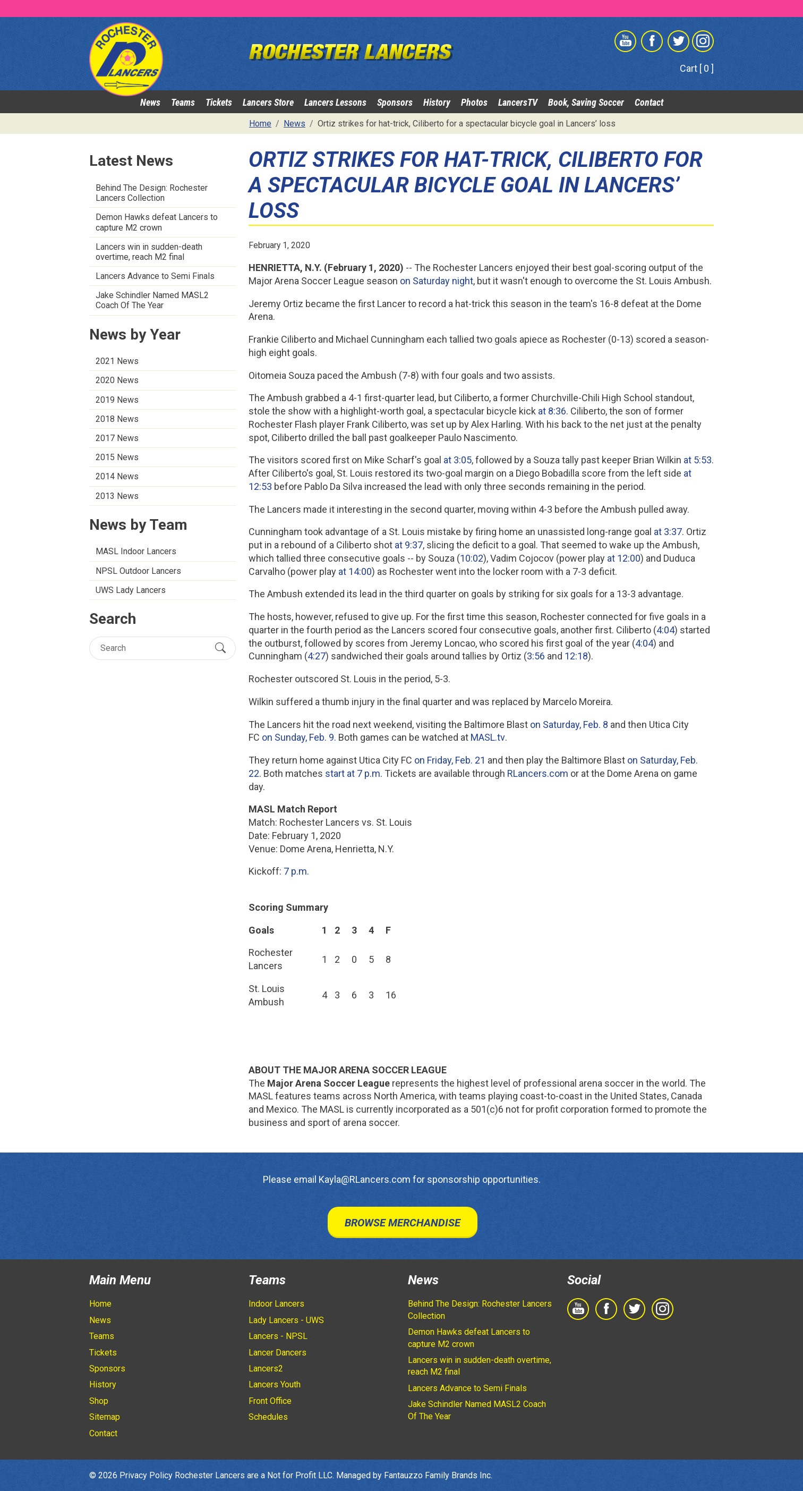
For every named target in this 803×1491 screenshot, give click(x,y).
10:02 (471, 558)
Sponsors (395, 102)
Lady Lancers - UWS (286, 1320)
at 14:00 (355, 571)
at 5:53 (698, 459)
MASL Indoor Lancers (136, 551)
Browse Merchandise (402, 1222)
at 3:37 (668, 531)
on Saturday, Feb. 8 (569, 724)
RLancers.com (537, 773)
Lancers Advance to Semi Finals (155, 276)
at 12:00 (623, 558)
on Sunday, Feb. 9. (299, 737)
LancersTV (517, 102)
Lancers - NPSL (278, 1336)
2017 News (117, 438)
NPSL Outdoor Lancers (138, 571)
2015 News (117, 457)
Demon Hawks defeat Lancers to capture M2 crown (157, 222)
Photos (474, 102)
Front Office (270, 1401)
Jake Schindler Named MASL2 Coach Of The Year (152, 300)
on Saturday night (436, 280)
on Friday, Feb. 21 (449, 760)
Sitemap (104, 1417)
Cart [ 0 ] (697, 68)
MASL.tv (488, 737)
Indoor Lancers (276, 1304)
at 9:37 (409, 544)
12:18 (576, 656)
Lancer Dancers (277, 1353)
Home (100, 1304)
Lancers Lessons (335, 102)
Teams (183, 102)
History (436, 102)
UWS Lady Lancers (131, 590)
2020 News (117, 380)
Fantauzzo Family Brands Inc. (438, 1475)
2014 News (117, 476)
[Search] (153, 648)
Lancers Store (268, 102)
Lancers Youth (275, 1384)
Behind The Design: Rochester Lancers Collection (152, 193)
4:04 (665, 630)
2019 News (117, 400)
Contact (649, 102)
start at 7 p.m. (353, 773)
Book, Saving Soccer (586, 102)
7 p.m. (296, 871)
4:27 (316, 656)
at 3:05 (457, 459)
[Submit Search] (220, 648)
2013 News (117, 496)
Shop (98, 1401)
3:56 (536, 656)
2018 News (117, 419)
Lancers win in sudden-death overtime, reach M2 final (149, 252)
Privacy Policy (146, 1475)
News (150, 102)
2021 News (117, 361)
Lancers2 (266, 1368)
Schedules (268, 1417)
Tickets (219, 102)
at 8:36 (552, 411)
